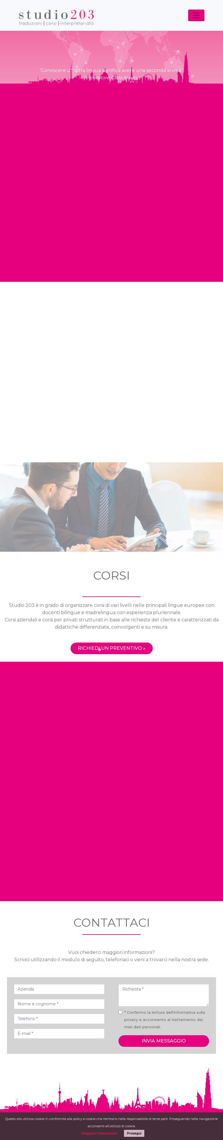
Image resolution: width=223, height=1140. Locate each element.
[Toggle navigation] (196, 15)
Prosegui (134, 1133)
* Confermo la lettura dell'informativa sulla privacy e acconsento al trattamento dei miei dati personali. (164, 1019)
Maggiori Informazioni (99, 1133)
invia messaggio (164, 1041)
